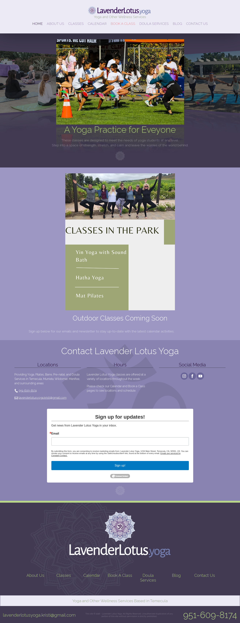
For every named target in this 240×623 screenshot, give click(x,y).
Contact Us (204, 575)
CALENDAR (97, 24)
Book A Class (120, 575)
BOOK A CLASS (123, 24)
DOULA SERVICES (154, 24)
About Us (35, 575)
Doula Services (148, 577)
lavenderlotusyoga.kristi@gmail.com (43, 397)
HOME (37, 24)
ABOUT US (55, 24)
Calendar (91, 575)
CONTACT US (197, 24)
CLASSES (76, 24)
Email (55, 433)
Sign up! (120, 465)
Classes (63, 575)
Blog (176, 575)
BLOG (177, 24)
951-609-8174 (28, 390)
